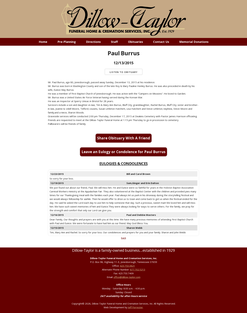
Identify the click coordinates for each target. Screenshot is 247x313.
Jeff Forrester (135, 307)
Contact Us (161, 42)
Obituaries (135, 42)
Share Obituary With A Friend (123, 138)
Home (43, 42)
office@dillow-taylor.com (127, 277)
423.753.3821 (127, 265)
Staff (114, 42)
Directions (93, 42)
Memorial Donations (193, 42)
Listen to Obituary (124, 72)
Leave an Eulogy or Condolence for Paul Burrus (123, 151)
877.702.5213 (137, 269)
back (123, 237)
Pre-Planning (66, 42)
